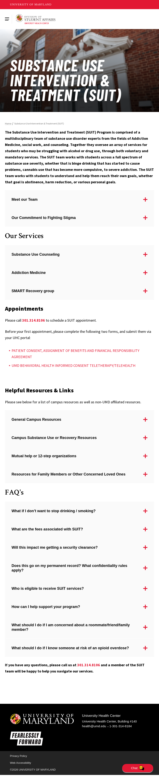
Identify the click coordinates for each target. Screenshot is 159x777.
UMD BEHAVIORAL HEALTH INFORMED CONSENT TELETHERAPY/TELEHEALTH (74, 366)
